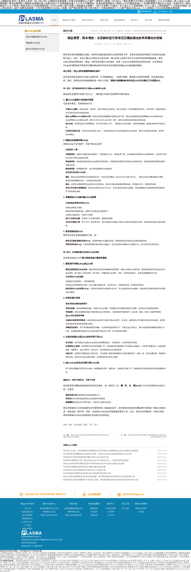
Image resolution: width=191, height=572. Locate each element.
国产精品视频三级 (36, 569)
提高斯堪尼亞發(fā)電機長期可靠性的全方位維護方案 (84, 470)
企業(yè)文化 (27, 522)
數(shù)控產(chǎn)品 (35, 49)
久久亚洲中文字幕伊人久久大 (127, 565)
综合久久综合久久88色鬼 (71, 569)
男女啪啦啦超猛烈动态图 (98, 567)
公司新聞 (110, 512)
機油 (85, 425)
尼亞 (91, 425)
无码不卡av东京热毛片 (61, 563)
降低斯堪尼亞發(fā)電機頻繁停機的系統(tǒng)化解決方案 (86, 457)
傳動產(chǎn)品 (33, 43)
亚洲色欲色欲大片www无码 (28, 560)
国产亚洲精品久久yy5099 (102, 563)
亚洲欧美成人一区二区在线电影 (97, 569)
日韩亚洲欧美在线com (148, 567)
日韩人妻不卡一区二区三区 (123, 569)
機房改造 (94, 515)
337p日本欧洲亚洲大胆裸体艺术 (124, 567)
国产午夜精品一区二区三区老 (80, 560)
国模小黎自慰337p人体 (171, 569)
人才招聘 (27, 525)
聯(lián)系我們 (141, 508)
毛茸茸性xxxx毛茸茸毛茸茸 (131, 560)
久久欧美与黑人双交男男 (53, 565)
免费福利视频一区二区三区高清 (79, 565)
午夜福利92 (22, 569)
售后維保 (94, 512)
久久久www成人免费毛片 (170, 567)
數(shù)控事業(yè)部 (73, 515)
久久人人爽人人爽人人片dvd (156, 560)
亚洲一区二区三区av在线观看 (16, 563)
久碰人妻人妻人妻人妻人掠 (57, 567)
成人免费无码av (52, 569)
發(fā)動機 (78, 425)
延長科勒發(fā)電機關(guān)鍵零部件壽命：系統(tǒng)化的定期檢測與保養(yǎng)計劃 (97, 454)
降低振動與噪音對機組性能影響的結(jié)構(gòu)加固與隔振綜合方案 (147, 436)
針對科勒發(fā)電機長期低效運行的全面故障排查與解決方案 (87, 473)
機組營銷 (94, 508)
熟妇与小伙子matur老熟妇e (106, 560)
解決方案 (107, 31)
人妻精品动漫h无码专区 (147, 563)
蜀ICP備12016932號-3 (29, 543)
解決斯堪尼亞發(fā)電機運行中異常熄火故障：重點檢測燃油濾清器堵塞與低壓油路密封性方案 (100, 480)
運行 (96, 425)
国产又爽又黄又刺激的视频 (153, 565)
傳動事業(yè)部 (73, 512)
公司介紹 (27, 508)
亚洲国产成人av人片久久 (176, 565)
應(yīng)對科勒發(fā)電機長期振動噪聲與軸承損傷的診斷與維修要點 (86, 436)
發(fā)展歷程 (27, 515)
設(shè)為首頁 (162, 11)
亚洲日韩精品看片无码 (103, 565)
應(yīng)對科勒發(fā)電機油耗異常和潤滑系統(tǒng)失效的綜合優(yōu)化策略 (94, 463)
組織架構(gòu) (27, 512)
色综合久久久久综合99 (40, 563)
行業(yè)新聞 (110, 508)
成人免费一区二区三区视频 (33, 567)
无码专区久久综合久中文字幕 (54, 560)
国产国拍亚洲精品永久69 (125, 563)
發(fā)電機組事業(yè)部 (73, 508)
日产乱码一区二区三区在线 (148, 569)
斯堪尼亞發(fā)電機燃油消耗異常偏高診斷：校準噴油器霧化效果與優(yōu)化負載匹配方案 (99, 476)
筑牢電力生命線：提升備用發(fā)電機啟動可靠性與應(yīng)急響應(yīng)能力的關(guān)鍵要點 (100, 451)
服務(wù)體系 (27, 528)
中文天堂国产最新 (78, 567)
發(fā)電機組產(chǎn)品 (36, 37)
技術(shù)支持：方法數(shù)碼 (31, 546)
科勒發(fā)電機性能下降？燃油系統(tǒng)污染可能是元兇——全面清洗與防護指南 (96, 460)
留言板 (141, 512)
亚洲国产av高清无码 (81, 563)
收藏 (170, 11)
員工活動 (125, 508)
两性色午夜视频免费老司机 (170, 563)
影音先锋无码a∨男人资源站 (29, 565)
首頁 (100, 31)
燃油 (70, 425)
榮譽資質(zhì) (27, 518)
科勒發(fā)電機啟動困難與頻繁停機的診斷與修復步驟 (84, 467)
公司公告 (110, 515)
